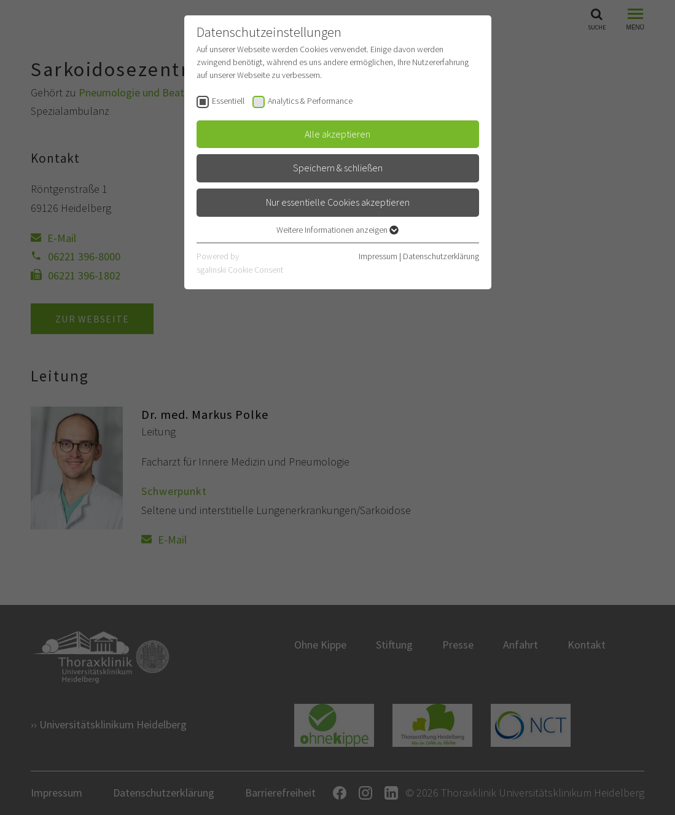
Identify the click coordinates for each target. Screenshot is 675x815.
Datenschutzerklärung (441, 256)
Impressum (378, 256)
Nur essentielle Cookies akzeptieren (338, 202)
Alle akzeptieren (337, 134)
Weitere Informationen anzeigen (337, 229)
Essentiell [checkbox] (228, 100)
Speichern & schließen (338, 168)
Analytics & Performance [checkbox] (310, 100)
